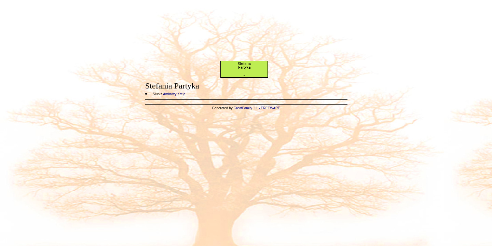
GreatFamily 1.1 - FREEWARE (257, 108)
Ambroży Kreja (174, 94)
